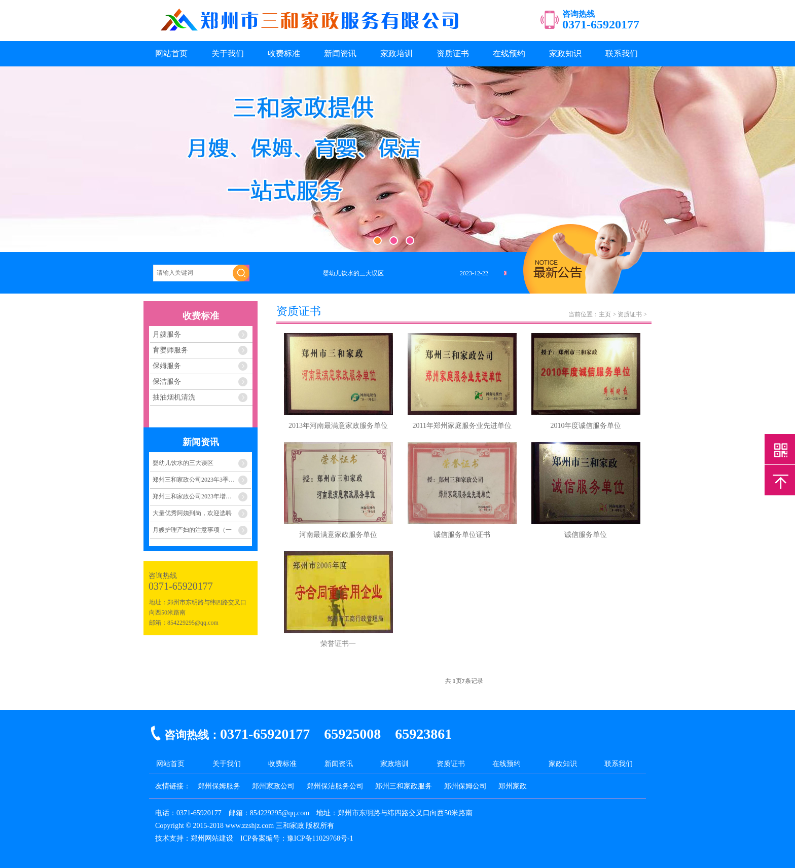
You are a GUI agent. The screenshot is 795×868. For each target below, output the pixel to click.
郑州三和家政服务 (403, 786)
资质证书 (453, 53)
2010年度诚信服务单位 (585, 425)
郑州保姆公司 (465, 786)
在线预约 (509, 53)
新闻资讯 (340, 53)
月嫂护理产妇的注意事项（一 (192, 529)
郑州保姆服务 (219, 786)
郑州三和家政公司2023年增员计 (195, 496)
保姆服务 (167, 366)
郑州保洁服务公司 (335, 786)
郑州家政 (512, 786)
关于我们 (227, 53)
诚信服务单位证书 (461, 534)
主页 (605, 314)
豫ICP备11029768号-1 (320, 838)
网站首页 (171, 53)
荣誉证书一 (338, 643)
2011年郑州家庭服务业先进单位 (462, 425)
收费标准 (284, 53)
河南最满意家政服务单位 (338, 534)
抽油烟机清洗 (174, 397)
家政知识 (565, 53)
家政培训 (396, 53)
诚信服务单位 (585, 534)
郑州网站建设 (212, 838)
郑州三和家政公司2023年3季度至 (197, 479)
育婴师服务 (170, 350)
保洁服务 (167, 381)
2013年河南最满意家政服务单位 (338, 425)
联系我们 (621, 53)
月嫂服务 (167, 334)
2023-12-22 (474, 273)
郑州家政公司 (273, 786)
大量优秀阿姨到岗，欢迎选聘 (192, 513)
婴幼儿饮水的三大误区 (183, 462)
